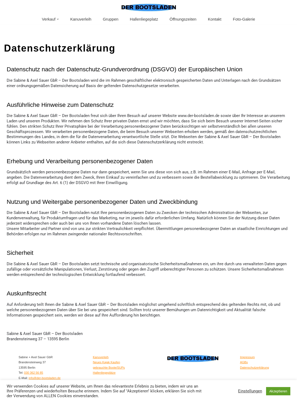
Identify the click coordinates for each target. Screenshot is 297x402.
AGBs (244, 360)
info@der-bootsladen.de (45, 375)
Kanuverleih (80, 19)
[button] (58, 19)
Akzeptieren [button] (278, 391)
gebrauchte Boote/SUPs (109, 365)
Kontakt (215, 19)
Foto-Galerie (244, 19)
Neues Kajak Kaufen (106, 360)
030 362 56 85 (33, 370)
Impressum (247, 355)
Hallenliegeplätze (104, 370)
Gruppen (110, 19)
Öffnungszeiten (183, 19)
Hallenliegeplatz (144, 19)
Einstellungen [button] (250, 391)
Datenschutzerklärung (254, 365)
